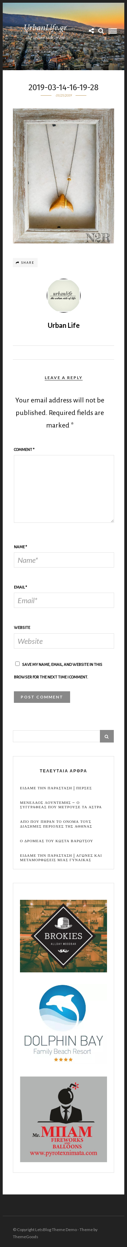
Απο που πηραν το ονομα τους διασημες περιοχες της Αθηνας (56, 823)
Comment (24, 450)
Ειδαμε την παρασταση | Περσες (56, 788)
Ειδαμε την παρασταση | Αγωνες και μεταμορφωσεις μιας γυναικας (61, 857)
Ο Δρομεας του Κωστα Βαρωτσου (56, 841)
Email (20, 587)
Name (20, 547)
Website (22, 628)
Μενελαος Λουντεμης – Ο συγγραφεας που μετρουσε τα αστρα (61, 804)
